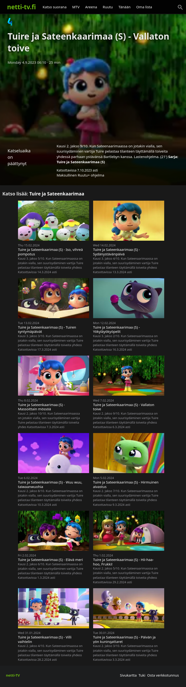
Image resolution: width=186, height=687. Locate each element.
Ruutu (108, 7)
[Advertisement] (93, 102)
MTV (76, 7)
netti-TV (13, 675)
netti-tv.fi (21, 7)
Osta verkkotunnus (163, 675)
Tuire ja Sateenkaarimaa (56, 193)
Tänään (124, 7)
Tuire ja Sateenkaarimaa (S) (81, 161)
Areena (91, 7)
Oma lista (144, 7)
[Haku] (180, 7)
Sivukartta (128, 675)
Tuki (142, 675)
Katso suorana (55, 7)
